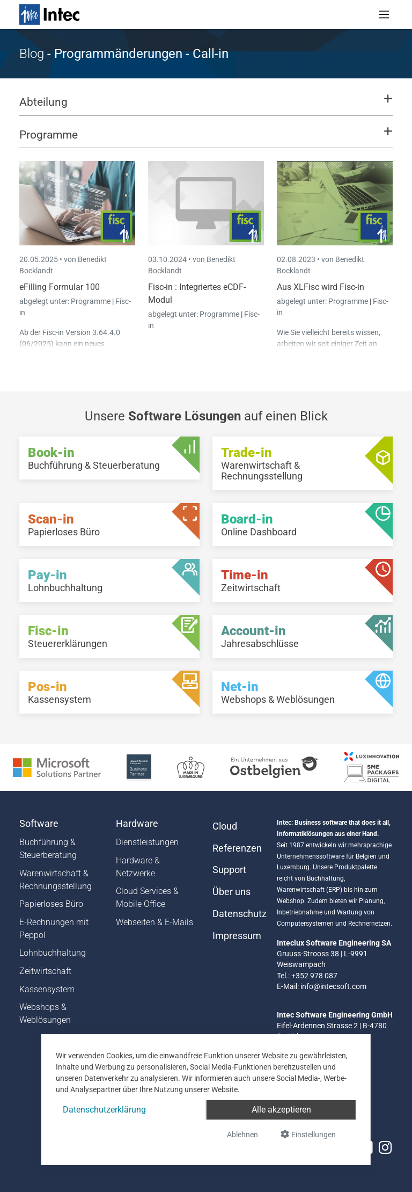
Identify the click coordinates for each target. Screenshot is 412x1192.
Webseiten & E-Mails (154, 922)
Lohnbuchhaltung (52, 953)
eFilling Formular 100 (59, 287)
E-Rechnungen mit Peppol (54, 928)
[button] (206, 107)
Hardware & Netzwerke (138, 866)
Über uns (231, 891)
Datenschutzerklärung (104, 1109)
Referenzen (237, 848)
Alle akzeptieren (281, 1109)
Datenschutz (238, 913)
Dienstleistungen (147, 842)
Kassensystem (47, 989)
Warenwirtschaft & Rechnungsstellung (55, 879)
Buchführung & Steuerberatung (48, 848)
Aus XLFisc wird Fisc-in (320, 287)
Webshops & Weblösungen (45, 1013)
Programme (91, 301)
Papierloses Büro (51, 904)
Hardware (137, 823)
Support (229, 869)
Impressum (236, 936)
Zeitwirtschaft (45, 971)
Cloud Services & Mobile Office (147, 897)
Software (38, 823)
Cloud (224, 826)
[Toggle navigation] (384, 14)
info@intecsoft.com (333, 986)
